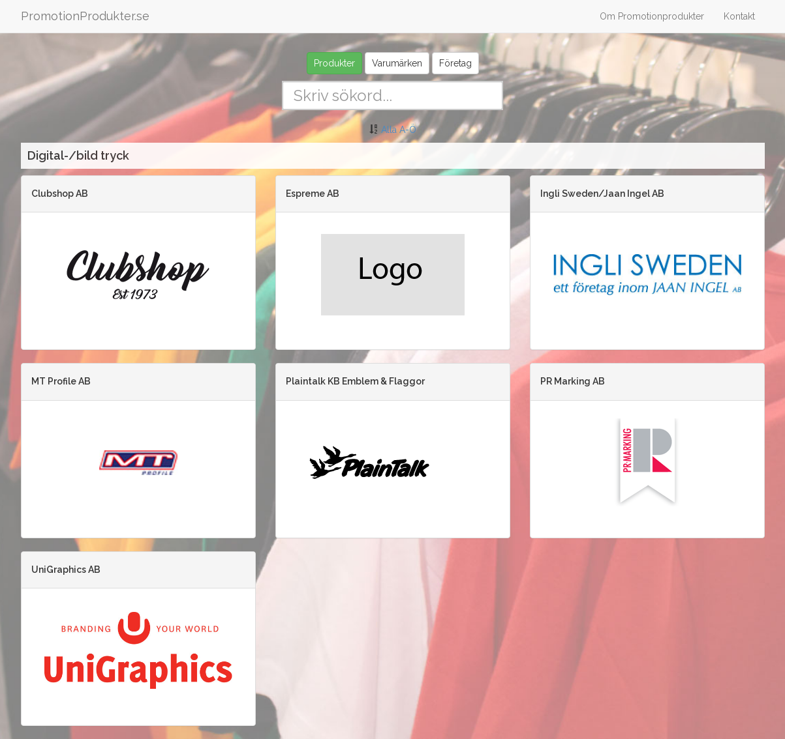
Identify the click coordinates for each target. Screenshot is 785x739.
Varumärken (397, 63)
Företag (455, 63)
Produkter (334, 63)
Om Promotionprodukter (652, 16)
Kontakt (739, 16)
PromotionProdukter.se (85, 16)
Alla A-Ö (398, 129)
